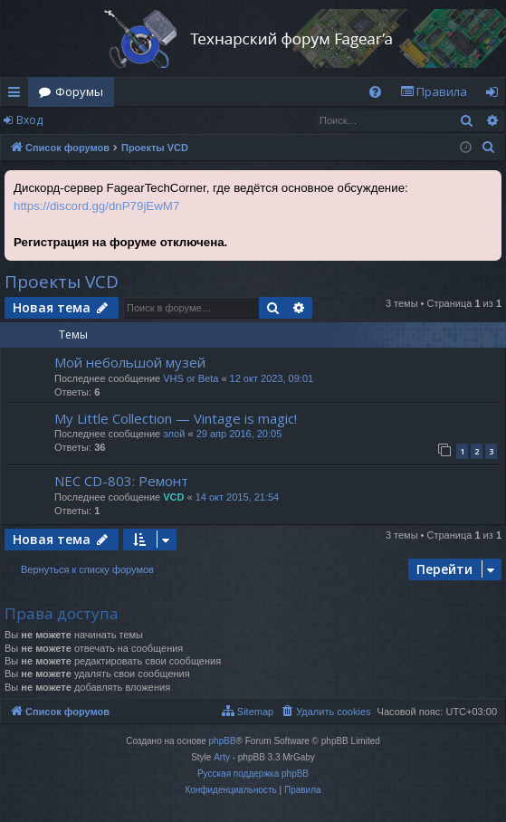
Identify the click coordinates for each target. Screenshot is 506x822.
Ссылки (17, 95)
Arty (222, 757)
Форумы (79, 91)
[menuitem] (375, 92)
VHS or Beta (190, 378)
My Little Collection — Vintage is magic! (175, 418)
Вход (29, 120)
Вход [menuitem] (495, 95)
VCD (173, 497)
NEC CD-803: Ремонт (121, 481)
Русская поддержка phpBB (253, 774)
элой (174, 433)
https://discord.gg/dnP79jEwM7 (96, 206)
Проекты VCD (62, 281)
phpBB (222, 741)
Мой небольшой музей (129, 362)
